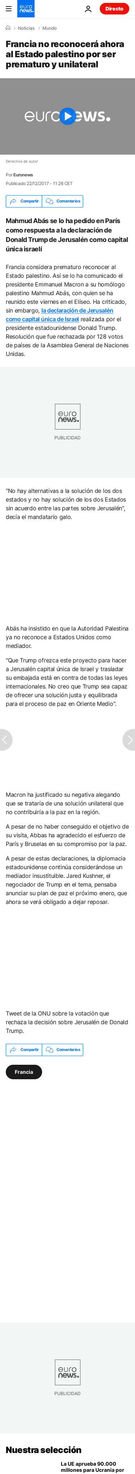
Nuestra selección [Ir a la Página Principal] (44, 1450)
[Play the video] (67, 116)
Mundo (49, 28)
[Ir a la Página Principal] (26, 8)
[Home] (8, 27)
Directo (114, 8)
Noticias (26, 28)
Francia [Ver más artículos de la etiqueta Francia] (24, 1071)
